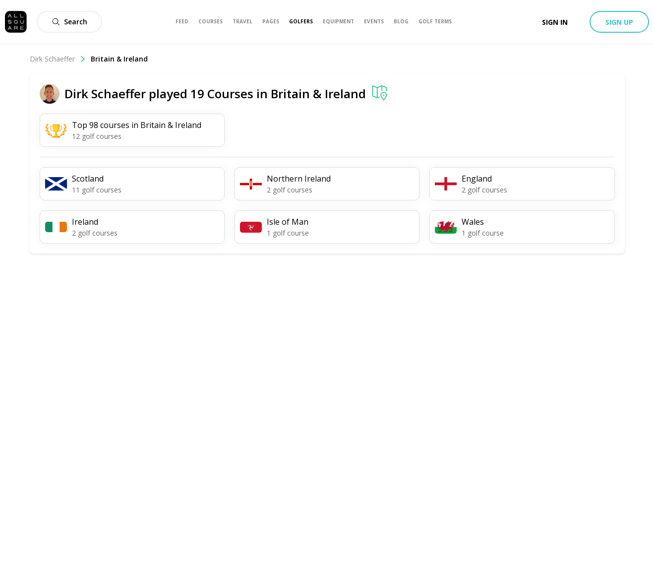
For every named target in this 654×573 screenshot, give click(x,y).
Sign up (619, 22)
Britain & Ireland (119, 59)
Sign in (555, 22)
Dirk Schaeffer (58, 59)
